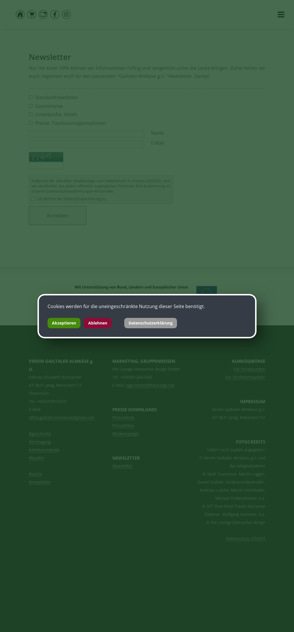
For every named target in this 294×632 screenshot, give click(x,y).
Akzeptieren (64, 323)
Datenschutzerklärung (151, 323)
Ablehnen (97, 323)
